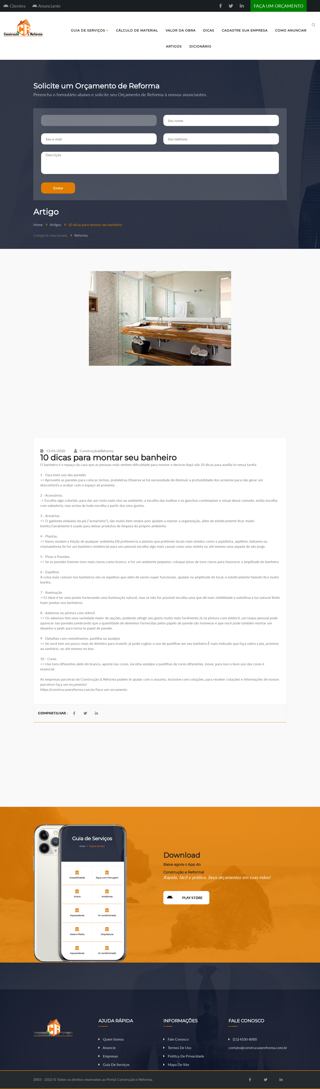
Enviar (58, 188)
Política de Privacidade (183, 1056)
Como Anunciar (290, 30)
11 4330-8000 (242, 1039)
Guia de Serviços (89, 30)
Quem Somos (111, 1039)
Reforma (81, 235)
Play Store (183, 897)
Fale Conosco (176, 1039)
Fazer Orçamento (303, 1085)
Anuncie (107, 1047)
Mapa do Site (176, 1064)
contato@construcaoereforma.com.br (257, 1047)
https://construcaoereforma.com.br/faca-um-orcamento (83, 689)
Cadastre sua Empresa (245, 30)
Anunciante (46, 5)
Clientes (14, 5)
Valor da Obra (181, 30)
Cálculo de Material (137, 30)
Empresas (108, 1056)
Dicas (208, 30)
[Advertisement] (160, 402)
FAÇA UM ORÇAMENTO (278, 5)
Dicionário (200, 46)
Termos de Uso (177, 1047)
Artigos (174, 46)
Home (38, 224)
